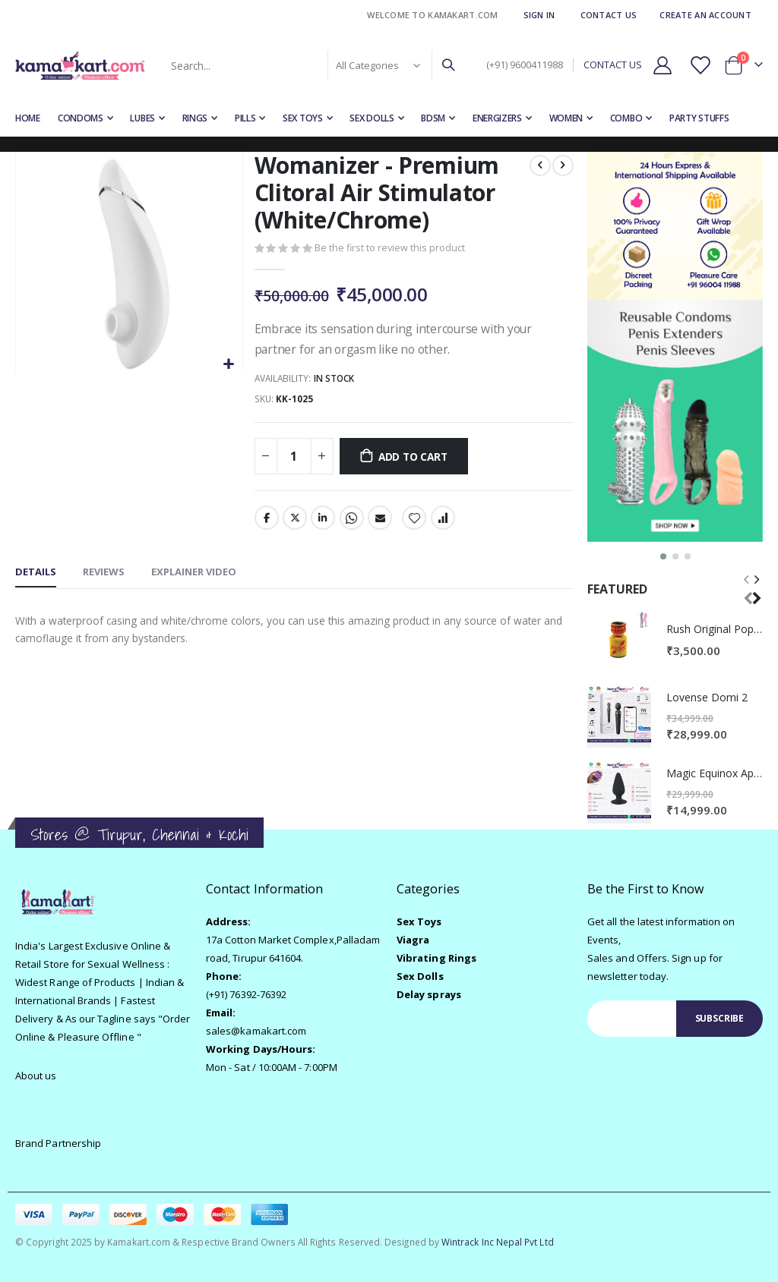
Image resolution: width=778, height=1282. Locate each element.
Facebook (266, 521)
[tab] (35, 577)
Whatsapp (351, 521)
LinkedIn (323, 521)
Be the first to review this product (390, 249)
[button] (228, 364)
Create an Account (705, 14)
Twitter (294, 521)
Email (379, 521)
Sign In (539, 14)
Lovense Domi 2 (707, 697)
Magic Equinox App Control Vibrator (714, 773)
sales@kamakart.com (256, 1031)
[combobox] (311, 65)
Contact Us (608, 14)
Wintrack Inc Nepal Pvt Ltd (497, 1242)
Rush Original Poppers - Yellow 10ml (714, 629)
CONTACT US (613, 64)
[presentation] (756, 588)
